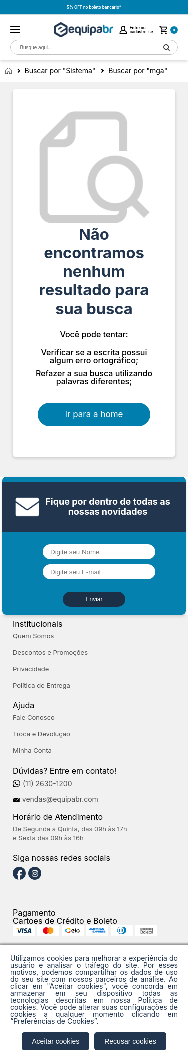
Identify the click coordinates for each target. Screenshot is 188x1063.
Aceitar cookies (55, 1041)
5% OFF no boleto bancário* (94, 7)
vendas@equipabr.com (60, 799)
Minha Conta (32, 750)
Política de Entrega (41, 685)
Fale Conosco (34, 717)
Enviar (93, 599)
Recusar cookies (130, 1041)
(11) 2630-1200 (47, 783)
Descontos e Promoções (50, 652)
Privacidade (31, 669)
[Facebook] (19, 874)
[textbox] (83, 47)
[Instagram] (34, 874)
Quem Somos (33, 636)
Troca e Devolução (41, 734)
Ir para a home (94, 414)
